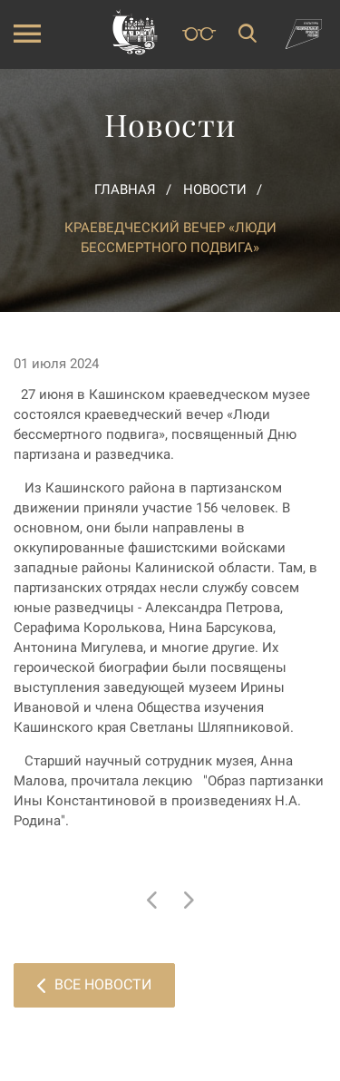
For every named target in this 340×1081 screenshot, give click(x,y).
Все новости (94, 984)
